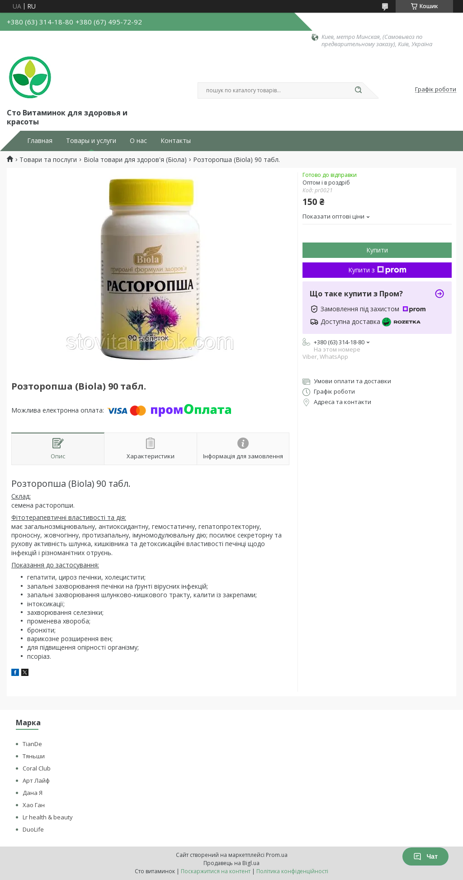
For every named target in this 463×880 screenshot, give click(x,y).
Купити (377, 250)
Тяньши (34, 756)
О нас (138, 141)
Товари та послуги (48, 160)
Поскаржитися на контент (215, 871)
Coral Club (37, 768)
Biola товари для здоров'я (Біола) (135, 160)
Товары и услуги (91, 141)
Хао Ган (34, 805)
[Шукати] (358, 90)
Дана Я (33, 793)
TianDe (32, 744)
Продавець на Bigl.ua (231, 863)
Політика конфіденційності (292, 871)
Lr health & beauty (48, 817)
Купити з (377, 270)
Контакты (176, 141)
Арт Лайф (36, 780)
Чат (425, 856)
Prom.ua (277, 855)
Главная (39, 141)
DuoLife (33, 829)
